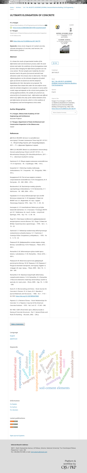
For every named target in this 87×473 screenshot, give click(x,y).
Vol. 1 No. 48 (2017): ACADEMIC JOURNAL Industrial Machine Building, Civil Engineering (48, 7)
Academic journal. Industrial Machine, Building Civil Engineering (33, 2)
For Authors (13, 407)
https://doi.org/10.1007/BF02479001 (27, 296)
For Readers (13, 404)
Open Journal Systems (17, 436)
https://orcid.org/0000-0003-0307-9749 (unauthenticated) (29, 28)
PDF (55, 63)
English (12, 336)
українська (13, 339)
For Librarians (14, 410)
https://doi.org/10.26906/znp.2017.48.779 (26, 41)
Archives (18, 7)
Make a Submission (17, 324)
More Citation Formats (59, 112)
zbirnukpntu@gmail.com (39, 452)
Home (12, 7)
